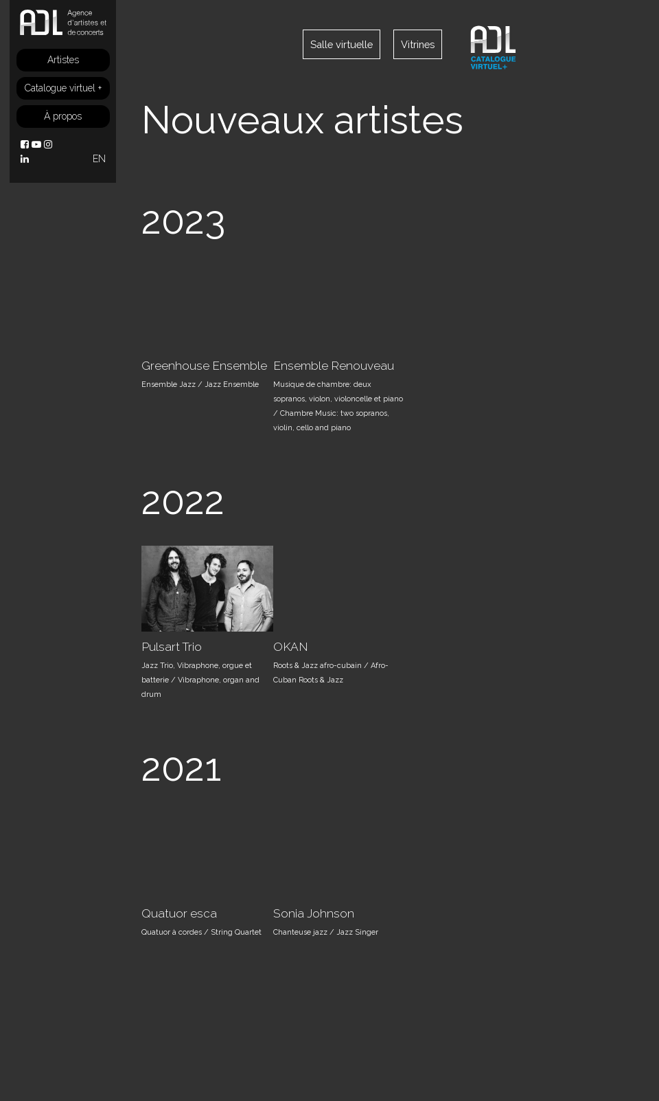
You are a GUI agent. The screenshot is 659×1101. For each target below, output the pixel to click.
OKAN (290, 647)
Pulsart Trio (171, 647)
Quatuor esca (179, 913)
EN (99, 158)
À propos (63, 116)
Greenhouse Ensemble (204, 365)
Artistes (63, 59)
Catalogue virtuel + (63, 87)
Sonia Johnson (313, 913)
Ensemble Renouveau (333, 365)
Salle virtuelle (341, 44)
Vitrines (418, 44)
